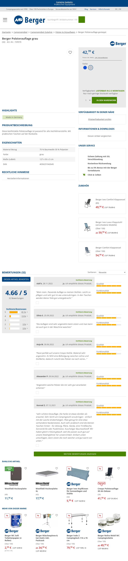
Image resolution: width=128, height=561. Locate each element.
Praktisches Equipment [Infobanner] (64, 3)
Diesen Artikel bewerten (16, 279)
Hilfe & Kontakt (104, 9)
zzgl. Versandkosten (101, 57)
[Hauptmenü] (5, 20)
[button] (102, 203)
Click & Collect (94, 174)
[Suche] (62, 19)
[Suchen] (81, 19)
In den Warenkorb (104, 100)
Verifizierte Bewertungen (16, 309)
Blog (86, 9)
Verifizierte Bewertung (84, 280)
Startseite (6, 32)
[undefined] (110, 204)
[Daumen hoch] (37, 303)
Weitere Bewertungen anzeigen (80, 454)
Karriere (93, 9)
